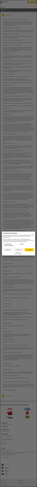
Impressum (16, 254)
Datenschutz (21, 254)
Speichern (18, 249)
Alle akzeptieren (29, 249)
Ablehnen (7, 249)
